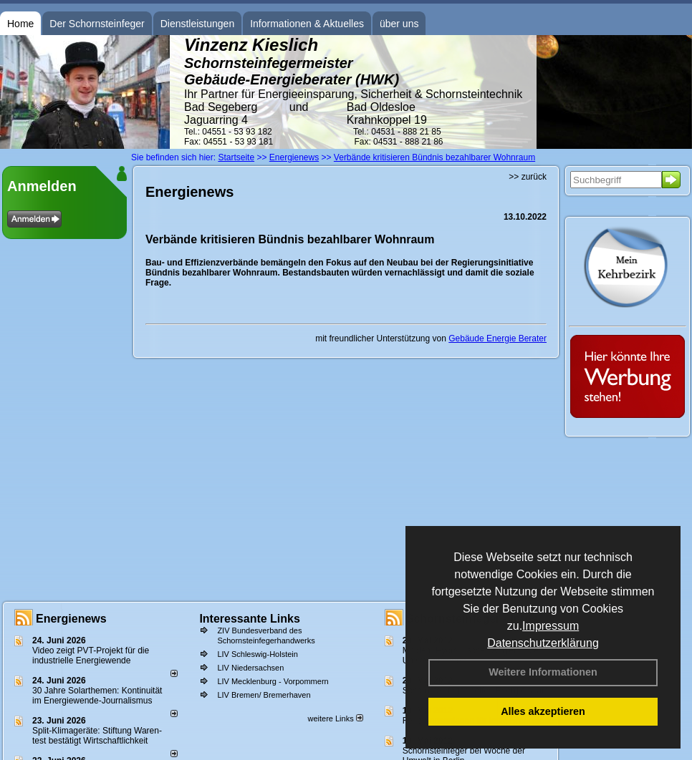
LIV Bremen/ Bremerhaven (263, 695)
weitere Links (334, 718)
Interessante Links (249, 619)
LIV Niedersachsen (250, 667)
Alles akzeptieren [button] (543, 711)
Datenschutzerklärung (543, 643)
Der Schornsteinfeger (96, 23)
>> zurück (528, 177)
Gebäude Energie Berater (497, 338)
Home (20, 23)
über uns (399, 23)
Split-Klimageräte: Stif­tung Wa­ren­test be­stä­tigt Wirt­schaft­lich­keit (97, 736)
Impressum (550, 626)
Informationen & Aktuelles (307, 23)
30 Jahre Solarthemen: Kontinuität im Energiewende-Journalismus (97, 696)
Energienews (71, 619)
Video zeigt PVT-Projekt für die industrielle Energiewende (90, 655)
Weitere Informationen (543, 672)
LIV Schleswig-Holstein (257, 654)
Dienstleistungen (197, 23)
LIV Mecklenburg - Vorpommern (272, 681)
